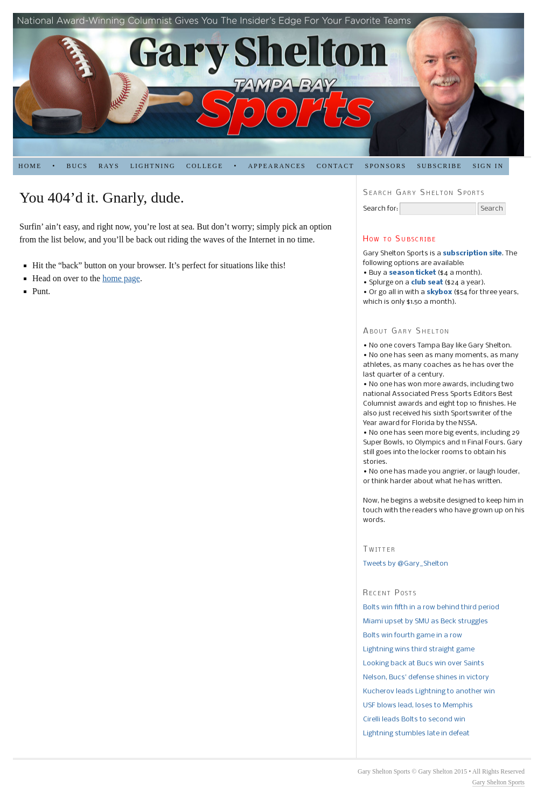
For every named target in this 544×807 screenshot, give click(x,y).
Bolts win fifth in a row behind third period (431, 607)
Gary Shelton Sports (498, 782)
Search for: (380, 208)
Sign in (488, 166)
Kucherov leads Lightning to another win (429, 691)
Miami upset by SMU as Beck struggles (425, 621)
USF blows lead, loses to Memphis (418, 705)
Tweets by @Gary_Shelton (405, 563)
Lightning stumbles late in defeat (416, 733)
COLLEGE (205, 166)
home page (121, 278)
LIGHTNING (153, 166)
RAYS (109, 166)
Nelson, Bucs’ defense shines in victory (426, 677)
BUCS (76, 166)
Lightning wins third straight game (419, 649)
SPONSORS (385, 166)
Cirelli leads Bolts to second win (414, 719)
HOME (29, 166)
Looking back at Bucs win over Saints (423, 663)
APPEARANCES (276, 166)
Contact (335, 166)
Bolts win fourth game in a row (412, 635)
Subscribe (439, 166)
